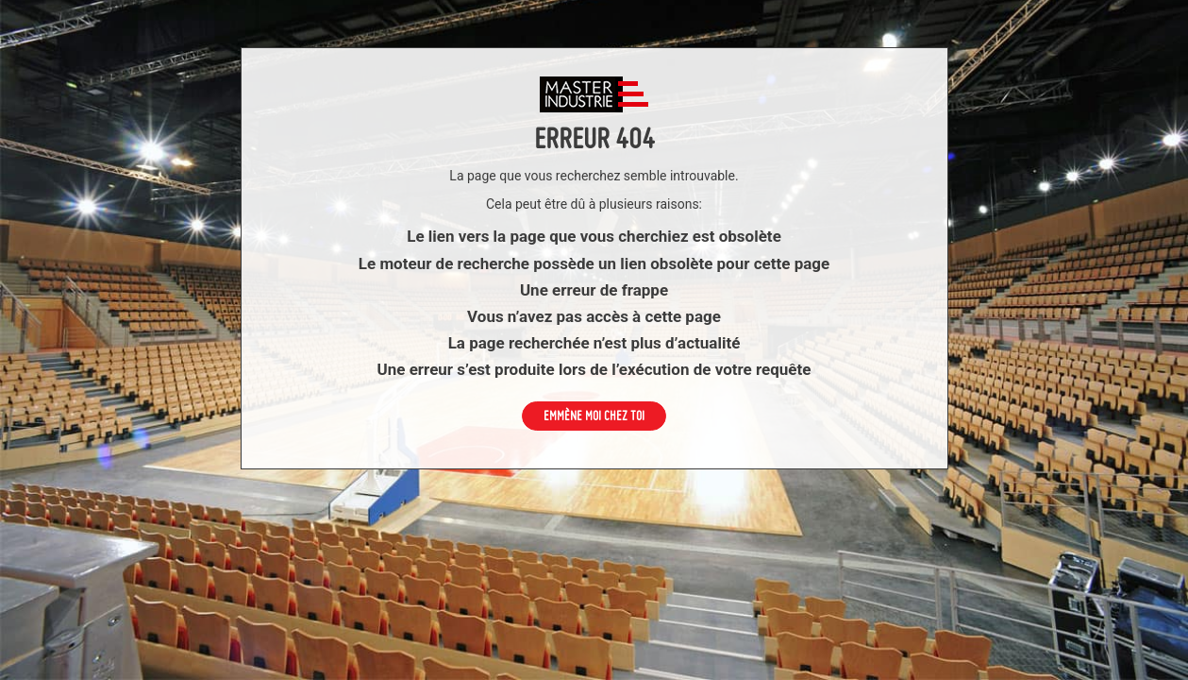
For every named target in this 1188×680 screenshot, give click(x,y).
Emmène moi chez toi (594, 415)
